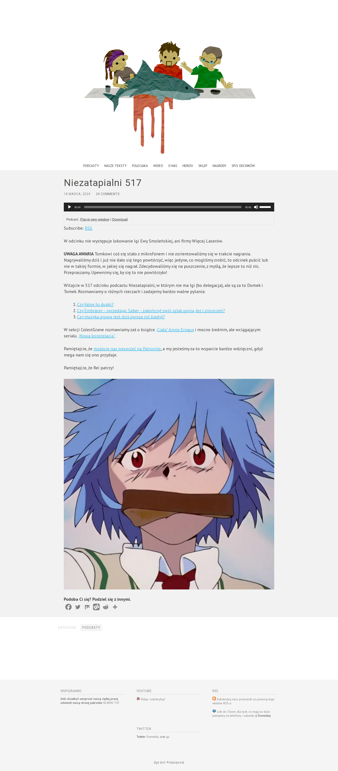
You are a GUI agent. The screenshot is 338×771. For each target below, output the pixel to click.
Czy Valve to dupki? (95, 304)
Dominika (152, 737)
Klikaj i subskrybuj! (152, 699)
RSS (88, 228)
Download (120, 219)
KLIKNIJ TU (110, 703)
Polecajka (140, 166)
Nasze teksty (115, 166)
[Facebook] (68, 607)
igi (167, 737)
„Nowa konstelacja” (96, 336)
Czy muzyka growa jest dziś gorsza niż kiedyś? (121, 317)
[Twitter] (78, 607)
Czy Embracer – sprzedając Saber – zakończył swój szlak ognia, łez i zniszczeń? (151, 310)
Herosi (188, 166)
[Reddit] (105, 607)
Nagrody (219, 166)
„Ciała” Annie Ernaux (175, 330)
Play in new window (94, 219)
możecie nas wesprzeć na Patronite (127, 349)
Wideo (158, 166)
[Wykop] (96, 607)
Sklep (202, 166)
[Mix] (87, 607)
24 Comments (108, 194)
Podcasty (91, 166)
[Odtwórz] (69, 207)
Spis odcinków (243, 166)
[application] (169, 207)
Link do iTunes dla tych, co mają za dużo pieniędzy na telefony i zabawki (241, 714)
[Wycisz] (256, 207)
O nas (172, 166)
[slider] (163, 207)
